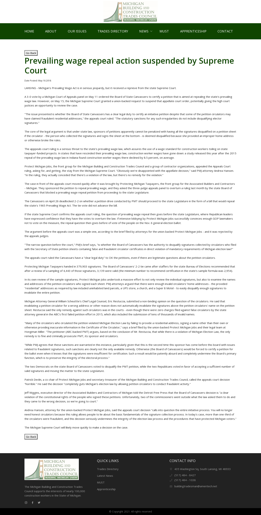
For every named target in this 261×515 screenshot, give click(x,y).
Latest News (105, 475)
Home (29, 32)
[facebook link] (32, 502)
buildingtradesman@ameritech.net (195, 486)
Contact (225, 32)
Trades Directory (113, 32)
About (51, 32)
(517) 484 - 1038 (185, 480)
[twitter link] (39, 502)
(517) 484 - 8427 (185, 475)
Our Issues (77, 32)
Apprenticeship (193, 32)
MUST (164, 32)
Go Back (31, 56)
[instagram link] (26, 502)
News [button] (143, 32)
